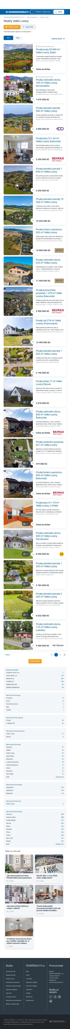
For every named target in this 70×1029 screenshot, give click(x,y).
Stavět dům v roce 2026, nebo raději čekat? (47, 877)
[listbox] (58, 38)
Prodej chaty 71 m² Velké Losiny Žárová (49, 383)
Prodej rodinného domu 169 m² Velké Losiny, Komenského (48, 82)
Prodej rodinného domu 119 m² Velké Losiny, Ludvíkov (48, 627)
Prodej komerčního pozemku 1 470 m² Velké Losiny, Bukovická (49, 293)
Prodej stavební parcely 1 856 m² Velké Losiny (49, 170)
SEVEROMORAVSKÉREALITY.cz (14, 17)
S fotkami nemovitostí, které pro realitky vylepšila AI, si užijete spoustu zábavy (19, 941)
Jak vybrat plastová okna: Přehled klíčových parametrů (19, 877)
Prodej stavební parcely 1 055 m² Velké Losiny (49, 352)
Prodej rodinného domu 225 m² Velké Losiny (48, 261)
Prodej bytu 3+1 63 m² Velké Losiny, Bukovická (48, 140)
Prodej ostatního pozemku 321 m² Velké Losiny (50, 443)
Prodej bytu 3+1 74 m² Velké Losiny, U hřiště (47, 504)
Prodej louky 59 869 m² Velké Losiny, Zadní (48, 51)
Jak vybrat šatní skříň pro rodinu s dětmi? (18, 907)
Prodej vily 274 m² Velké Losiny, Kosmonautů (48, 322)
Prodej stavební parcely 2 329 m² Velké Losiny (49, 595)
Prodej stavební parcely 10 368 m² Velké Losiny (49, 200)
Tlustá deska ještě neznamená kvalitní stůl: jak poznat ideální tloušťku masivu (48, 908)
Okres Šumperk (32, 17)
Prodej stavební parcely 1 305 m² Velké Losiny (49, 565)
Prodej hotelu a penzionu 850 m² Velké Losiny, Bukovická (49, 475)
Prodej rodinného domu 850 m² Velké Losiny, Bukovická (48, 414)
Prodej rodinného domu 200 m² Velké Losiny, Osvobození (48, 536)
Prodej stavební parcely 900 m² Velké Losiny (48, 109)
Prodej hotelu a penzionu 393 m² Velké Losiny (49, 231)
